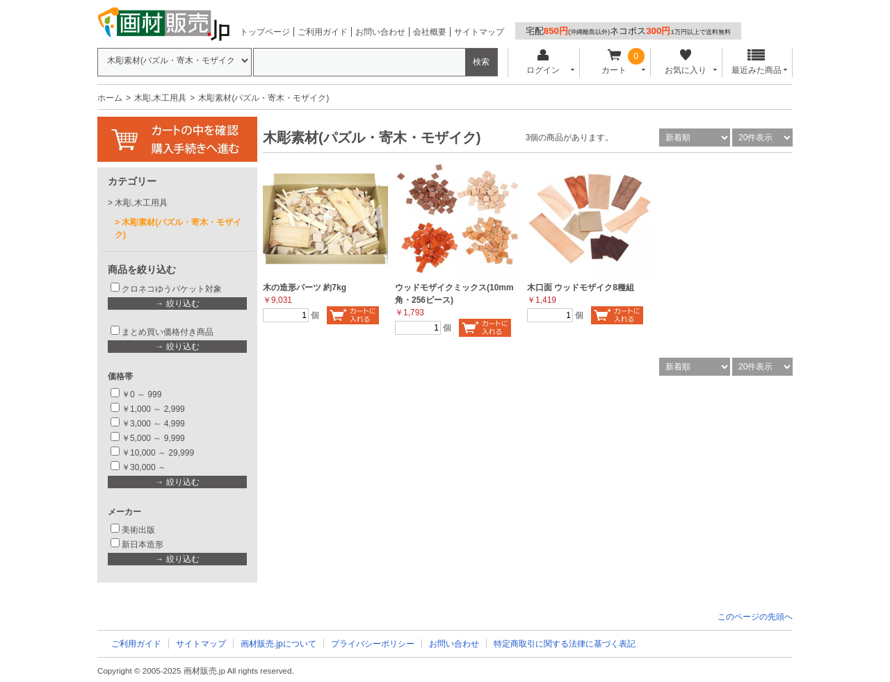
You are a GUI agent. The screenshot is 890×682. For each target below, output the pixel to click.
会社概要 (429, 32)
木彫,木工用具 (160, 98)
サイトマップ (479, 32)
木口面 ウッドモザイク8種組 (580, 287)
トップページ (265, 32)
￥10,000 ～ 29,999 (158, 453)
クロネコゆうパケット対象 (172, 289)
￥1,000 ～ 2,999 (153, 409)
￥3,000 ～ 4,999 (153, 424)
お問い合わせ (380, 32)
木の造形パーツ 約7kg (304, 287)
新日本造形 (142, 544)
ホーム (109, 98)
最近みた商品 (756, 62)
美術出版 (138, 530)
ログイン (542, 62)
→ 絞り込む (177, 303)
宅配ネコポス (628, 31)
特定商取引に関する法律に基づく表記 (565, 644)
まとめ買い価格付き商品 (167, 332)
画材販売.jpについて (278, 644)
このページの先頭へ (755, 617)
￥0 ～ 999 (141, 394)
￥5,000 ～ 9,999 (153, 438)
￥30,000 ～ (145, 467)
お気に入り (685, 62)
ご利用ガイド (323, 32)
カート (614, 62)
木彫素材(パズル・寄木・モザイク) (178, 228)
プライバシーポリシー (372, 644)
